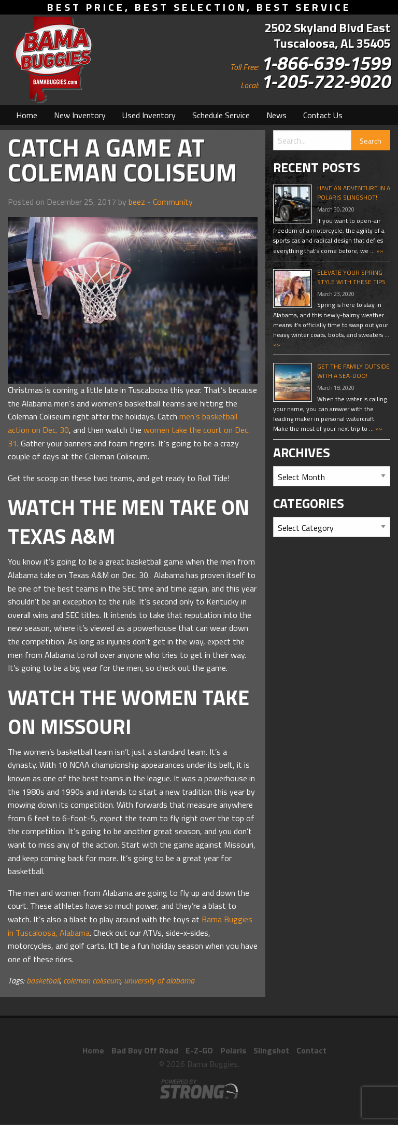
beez (137, 201)
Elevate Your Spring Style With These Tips (351, 277)
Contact (311, 1050)
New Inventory (80, 115)
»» (379, 251)
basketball (43, 980)
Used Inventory (149, 115)
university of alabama (159, 980)
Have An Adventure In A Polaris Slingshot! (353, 192)
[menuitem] (27, 115)
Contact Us (323, 115)
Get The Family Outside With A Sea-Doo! (353, 371)
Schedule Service (221, 115)
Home (26, 115)
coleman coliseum (91, 980)
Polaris (233, 1050)
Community (173, 201)
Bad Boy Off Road (144, 1050)
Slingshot (271, 1050)
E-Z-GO (199, 1050)
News (276, 115)
